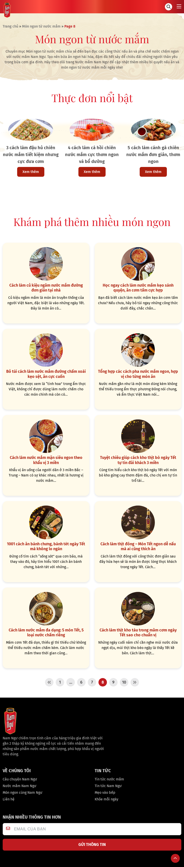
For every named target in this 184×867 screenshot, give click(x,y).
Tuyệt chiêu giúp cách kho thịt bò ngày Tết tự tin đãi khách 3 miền (138, 459)
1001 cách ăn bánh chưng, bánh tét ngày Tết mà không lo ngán (46, 545)
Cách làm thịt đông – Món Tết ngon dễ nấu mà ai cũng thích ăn (138, 545)
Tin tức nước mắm (109, 778)
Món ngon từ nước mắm (41, 26)
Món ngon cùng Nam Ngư (22, 791)
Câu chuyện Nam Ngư (20, 778)
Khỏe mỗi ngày (106, 798)
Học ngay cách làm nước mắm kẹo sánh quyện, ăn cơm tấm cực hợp (138, 288)
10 (124, 681)
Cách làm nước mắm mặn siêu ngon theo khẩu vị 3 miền (46, 459)
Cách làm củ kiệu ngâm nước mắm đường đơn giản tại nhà (46, 288)
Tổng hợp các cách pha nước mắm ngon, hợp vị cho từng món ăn (138, 374)
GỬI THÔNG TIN (92, 843)
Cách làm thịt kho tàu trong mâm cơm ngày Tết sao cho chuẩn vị (138, 631)
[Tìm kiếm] (168, 6)
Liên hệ (8, 798)
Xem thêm (30, 172)
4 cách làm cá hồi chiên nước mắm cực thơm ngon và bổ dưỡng (92, 154)
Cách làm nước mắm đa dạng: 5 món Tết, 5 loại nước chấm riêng (46, 631)
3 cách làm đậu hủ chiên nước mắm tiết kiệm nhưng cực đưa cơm (31, 154)
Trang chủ (10, 26)
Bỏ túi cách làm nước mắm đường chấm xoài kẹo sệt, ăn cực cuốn (46, 374)
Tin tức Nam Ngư (108, 784)
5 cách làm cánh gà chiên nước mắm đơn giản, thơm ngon (153, 154)
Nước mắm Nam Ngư (19, 784)
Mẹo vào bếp (105, 791)
